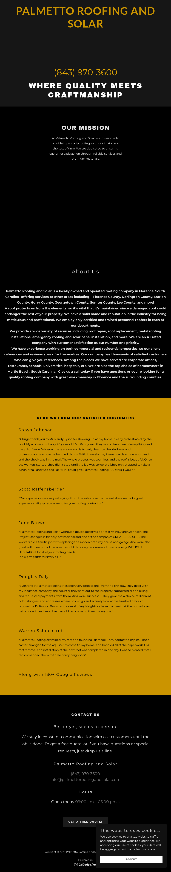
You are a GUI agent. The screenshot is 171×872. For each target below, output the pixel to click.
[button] (118, 802)
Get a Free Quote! (85, 822)
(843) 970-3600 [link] (85, 72)
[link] (85, 26)
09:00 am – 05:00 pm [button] (96, 801)
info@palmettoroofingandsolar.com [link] (85, 779)
